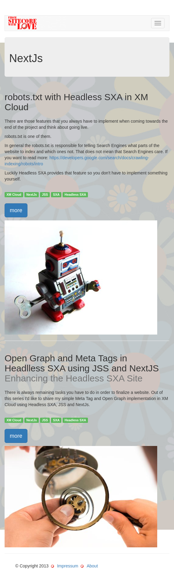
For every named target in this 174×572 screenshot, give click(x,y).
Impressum (67, 565)
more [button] (16, 210)
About (92, 565)
